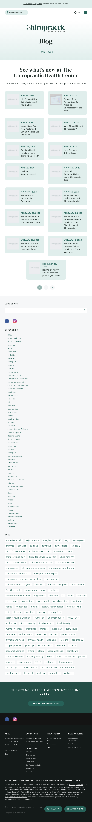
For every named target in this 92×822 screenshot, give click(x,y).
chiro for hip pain (63, 551)
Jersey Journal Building (18, 429)
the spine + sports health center (57, 668)
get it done (11, 601)
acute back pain (15, 338)
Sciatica (29, 751)
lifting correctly (14, 439)
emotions (11, 392)
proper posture (13, 646)
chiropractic (13, 372)
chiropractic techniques (18, 385)
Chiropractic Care (15, 375)
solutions (11, 496)
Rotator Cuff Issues (16, 480)
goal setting (13, 409)
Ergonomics (13, 395)
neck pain (12, 453)
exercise (11, 399)
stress (10, 500)
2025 (10, 335)
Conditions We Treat (33, 738)
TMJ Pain (29, 772)
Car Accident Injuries (33, 765)
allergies (11, 345)
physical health (35, 640)
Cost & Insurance (74, 747)
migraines (12, 446)
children (11, 369)
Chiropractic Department (18, 379)
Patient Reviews (11, 751)
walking (11, 520)
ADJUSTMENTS (14, 342)
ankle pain (12, 352)
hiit (7, 612)
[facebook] (7, 321)
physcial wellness (15, 640)
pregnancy (12, 476)
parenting (12, 466)
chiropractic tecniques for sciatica (23, 579)
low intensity (63, 623)
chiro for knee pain (15, 557)
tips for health (13, 673)
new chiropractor (15, 456)
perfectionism (68, 634)
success (11, 503)
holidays (11, 426)
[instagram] (15, 321)
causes (11, 365)
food (70, 596)
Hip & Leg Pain (31, 748)
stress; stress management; (71, 657)
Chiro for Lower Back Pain (42, 557)
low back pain (14, 443)
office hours (13, 463)
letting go (11, 623)
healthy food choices (52, 607)
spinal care (72, 651)
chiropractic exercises (17, 382)
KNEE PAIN (73, 618)
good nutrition (60, 601)
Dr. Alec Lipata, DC (12, 741)
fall (9, 402)
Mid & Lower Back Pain (34, 741)
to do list (28, 673)
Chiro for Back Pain (16, 551)
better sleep (61, 546)
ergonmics (39, 596)
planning (51, 640)
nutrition (11, 459)
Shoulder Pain (14, 490)
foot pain (11, 406)
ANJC (10, 348)
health (10, 416)
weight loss (12, 523)
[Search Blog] (85, 310)
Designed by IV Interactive (15, 813)
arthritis (10, 546)
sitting (31, 651)
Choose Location (18, 12)
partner (11, 470)
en (79, 12)
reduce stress (44, 646)
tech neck (50, 662)
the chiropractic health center (21, 668)
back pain (12, 362)
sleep (10, 493)
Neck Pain (29, 745)
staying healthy (35, 657)
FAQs (49, 747)
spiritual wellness (14, 657)
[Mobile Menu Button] (85, 12)
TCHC (38, 662)
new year (11, 634)
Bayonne (72, 785)
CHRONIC (39, 585)
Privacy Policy (43, 807)
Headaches (30, 762)
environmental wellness (18, 596)
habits (9, 607)
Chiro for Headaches (40, 551)
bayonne (46, 546)
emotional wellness (35, 590)
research (60, 646)
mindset (11, 449)
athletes (11, 358)
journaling (39, 618)
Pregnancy (30, 768)
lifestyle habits (14, 436)
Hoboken (29, 612)
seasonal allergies (15, 486)
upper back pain (15, 517)
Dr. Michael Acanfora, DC (14, 738)
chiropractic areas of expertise (16, 797)
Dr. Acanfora (77, 585)
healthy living (13, 419)
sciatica (11, 483)
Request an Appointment (46, 704)
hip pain (11, 422)
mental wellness (14, 629)
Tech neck (12, 510)
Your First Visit (73, 744)
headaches (12, 412)
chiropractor (51, 579)
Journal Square (14, 432)
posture (11, 473)
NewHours (71, 629)
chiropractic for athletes (61, 568)
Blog (6, 754)
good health (43, 601)
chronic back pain (15, 389)
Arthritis (11, 355)
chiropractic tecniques (46, 574)
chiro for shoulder (65, 563)
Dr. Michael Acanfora (24, 787)
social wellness (55, 651)
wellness (11, 527)
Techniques (51, 744)
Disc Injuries (30, 755)
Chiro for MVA (67, 557)
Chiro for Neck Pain (16, 563)
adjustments (32, 540)
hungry (42, 612)
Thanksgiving (13, 513)
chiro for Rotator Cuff (41, 563)
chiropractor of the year (18, 585)
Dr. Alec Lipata (13, 590)
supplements (13, 507)
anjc (67, 540)
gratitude (77, 601)
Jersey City (55, 612)
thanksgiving (65, 662)
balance (34, 546)
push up (29, 646)
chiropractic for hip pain (18, 574)
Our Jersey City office (32, 4)
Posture (64, 640)
